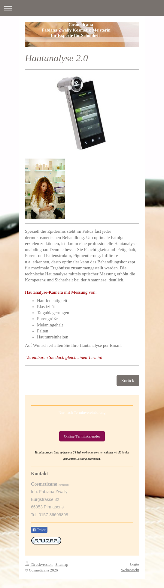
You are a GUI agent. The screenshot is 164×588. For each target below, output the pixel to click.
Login (134, 564)
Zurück (127, 380)
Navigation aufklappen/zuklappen (82, 8)
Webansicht (130, 570)
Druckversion (39, 564)
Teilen (39, 530)
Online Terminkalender (82, 436)
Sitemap (61, 564)
